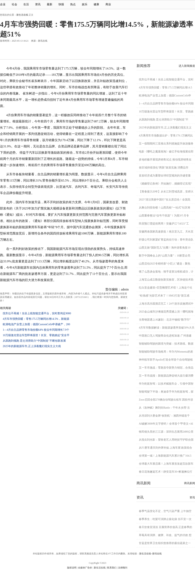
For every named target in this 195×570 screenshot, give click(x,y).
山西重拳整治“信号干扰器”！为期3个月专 (164, 215)
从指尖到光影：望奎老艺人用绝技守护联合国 (166, 439)
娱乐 (84, 4)
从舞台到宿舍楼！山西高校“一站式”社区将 (164, 207)
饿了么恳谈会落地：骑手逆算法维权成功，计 (166, 271)
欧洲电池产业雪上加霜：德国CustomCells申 (165, 95)
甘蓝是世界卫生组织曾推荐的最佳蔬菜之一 (165, 543)
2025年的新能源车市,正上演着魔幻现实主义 (165, 127)
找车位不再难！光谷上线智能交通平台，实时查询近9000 (37, 313)
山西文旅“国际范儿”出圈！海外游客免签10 (164, 247)
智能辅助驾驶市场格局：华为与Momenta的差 (166, 351)
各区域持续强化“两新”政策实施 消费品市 (163, 167)
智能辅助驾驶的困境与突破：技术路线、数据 (166, 343)
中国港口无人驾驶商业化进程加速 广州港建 (165, 335)
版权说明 (71, 567)
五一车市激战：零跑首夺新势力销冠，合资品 (166, 367)
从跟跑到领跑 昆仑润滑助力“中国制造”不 (163, 119)
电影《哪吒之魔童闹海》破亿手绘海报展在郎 (166, 151)
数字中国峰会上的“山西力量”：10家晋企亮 (164, 255)
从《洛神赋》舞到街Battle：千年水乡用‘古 (164, 407)
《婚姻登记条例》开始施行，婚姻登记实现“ (165, 183)
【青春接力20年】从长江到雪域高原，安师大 (166, 191)
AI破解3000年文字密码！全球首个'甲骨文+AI (166, 423)
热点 (73, 4)
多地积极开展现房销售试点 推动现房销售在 (165, 159)
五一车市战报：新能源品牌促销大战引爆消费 (166, 375)
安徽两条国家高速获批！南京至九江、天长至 (166, 231)
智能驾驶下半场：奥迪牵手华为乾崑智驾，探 (166, 391)
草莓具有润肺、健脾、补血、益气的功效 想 (165, 535)
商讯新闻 (189, 483)
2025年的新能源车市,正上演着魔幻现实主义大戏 (32, 346)
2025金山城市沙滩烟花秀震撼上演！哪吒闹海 (166, 311)
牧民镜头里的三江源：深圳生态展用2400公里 (166, 431)
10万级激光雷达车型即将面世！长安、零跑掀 (166, 111)
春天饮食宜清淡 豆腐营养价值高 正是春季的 (165, 527)
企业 (2, 4)
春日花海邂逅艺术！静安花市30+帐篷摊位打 (165, 471)
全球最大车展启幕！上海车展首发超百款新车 (166, 463)
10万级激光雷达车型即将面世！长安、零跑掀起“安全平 (36, 335)
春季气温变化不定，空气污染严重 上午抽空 (165, 511)
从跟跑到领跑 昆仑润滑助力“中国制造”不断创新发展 (34, 340)
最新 (49, 4)
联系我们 (111, 567)
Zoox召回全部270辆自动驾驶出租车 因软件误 (166, 399)
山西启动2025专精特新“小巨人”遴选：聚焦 (164, 263)
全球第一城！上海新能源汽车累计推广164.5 (165, 455)
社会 (14, 4)
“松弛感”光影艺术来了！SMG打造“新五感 (164, 295)
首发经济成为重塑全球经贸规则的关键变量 (165, 175)
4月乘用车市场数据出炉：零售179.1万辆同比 (166, 135)
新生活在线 (22, 14)
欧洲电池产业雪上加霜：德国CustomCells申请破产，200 (36, 324)
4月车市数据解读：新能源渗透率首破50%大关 (166, 327)
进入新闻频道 (187, 65)
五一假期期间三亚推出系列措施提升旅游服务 (166, 143)
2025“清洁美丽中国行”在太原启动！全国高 (164, 199)
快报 (61, 4)
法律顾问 (122, 567)
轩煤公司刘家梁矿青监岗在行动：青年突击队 (166, 239)
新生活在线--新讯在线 (150, 553)
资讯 (38, 4)
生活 (26, 4)
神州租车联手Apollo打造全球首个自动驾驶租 (166, 359)
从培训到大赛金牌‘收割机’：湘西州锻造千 (164, 415)
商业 (109, 4)
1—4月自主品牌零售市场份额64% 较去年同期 (166, 103)
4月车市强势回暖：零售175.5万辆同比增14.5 (165, 87)
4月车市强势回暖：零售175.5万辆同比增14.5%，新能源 (36, 318)
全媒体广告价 (85, 567)
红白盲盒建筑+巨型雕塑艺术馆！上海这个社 (165, 287)
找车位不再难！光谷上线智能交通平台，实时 (166, 79)
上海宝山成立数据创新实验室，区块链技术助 (166, 279)
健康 (96, 4)
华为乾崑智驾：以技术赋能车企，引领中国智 (166, 383)
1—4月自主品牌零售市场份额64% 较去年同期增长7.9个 (36, 329)
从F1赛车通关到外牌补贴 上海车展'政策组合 (165, 447)
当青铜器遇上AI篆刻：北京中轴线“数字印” (165, 319)
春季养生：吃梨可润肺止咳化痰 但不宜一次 (165, 519)
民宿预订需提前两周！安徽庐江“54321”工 (164, 223)
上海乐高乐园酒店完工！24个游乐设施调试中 (166, 303)
